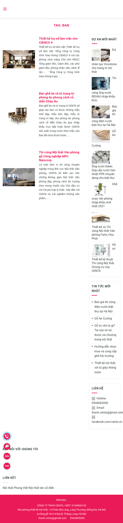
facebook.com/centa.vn (107, 422)
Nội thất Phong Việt (15, 488)
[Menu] (5, 8)
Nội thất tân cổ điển (41, 488)
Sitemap (60, 499)
